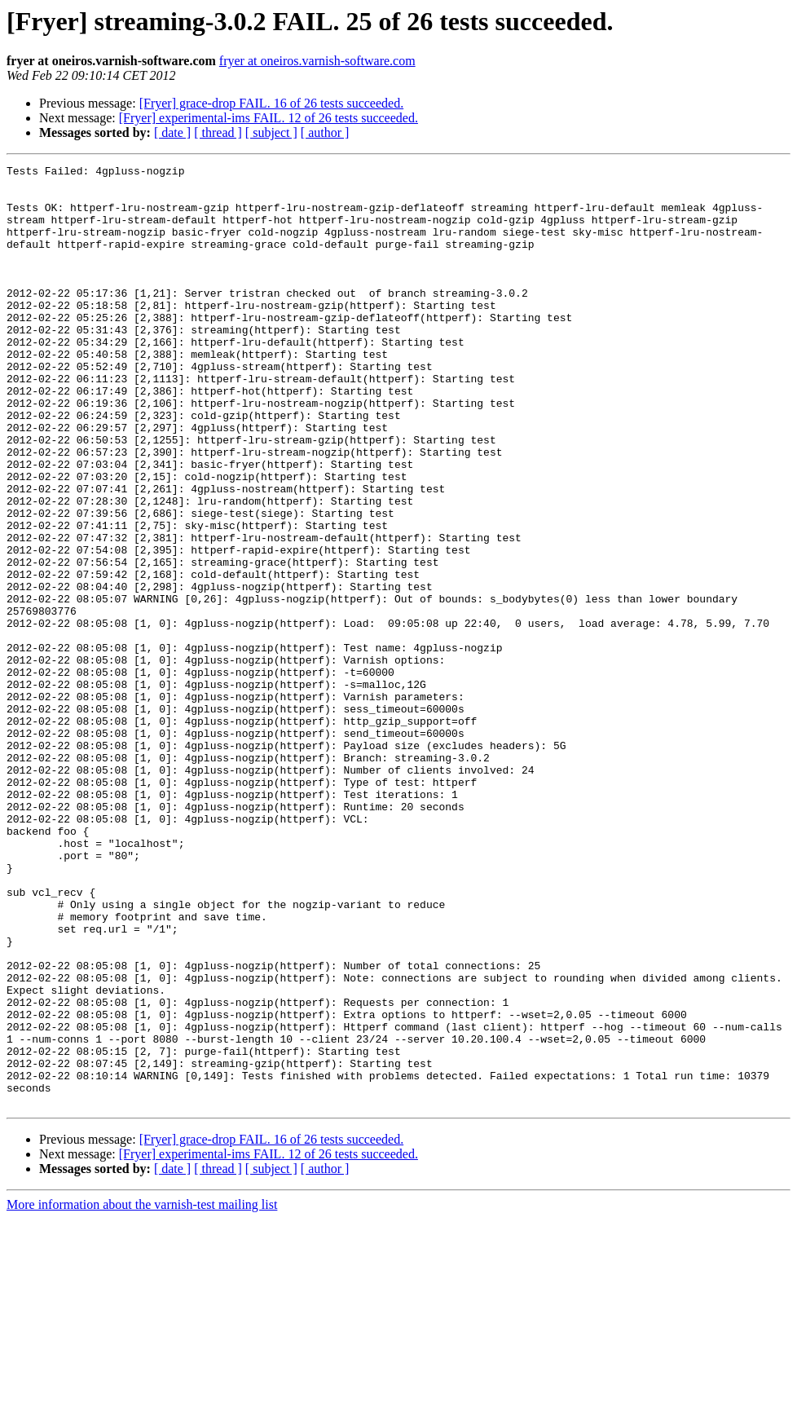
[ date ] (172, 132)
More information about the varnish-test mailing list (142, 1393)
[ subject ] (271, 132)
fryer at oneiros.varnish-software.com (317, 61)
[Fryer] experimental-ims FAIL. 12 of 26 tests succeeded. (268, 118)
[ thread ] (218, 132)
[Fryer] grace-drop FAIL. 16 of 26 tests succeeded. (271, 103)
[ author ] (325, 132)
